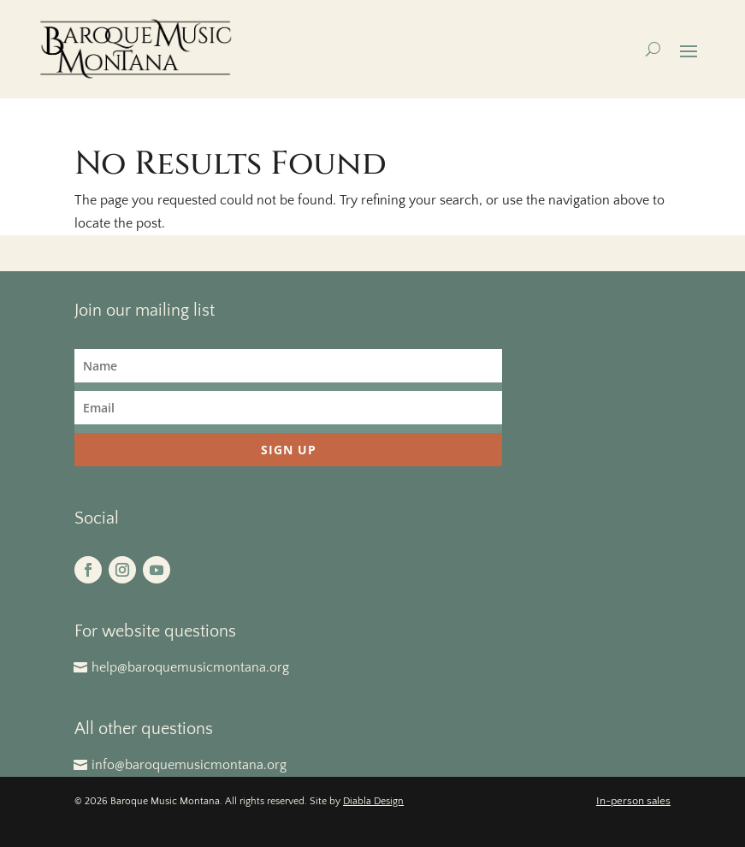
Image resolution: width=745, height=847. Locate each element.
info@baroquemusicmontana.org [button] (189, 765)
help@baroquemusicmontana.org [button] (190, 667)
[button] (688, 49)
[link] (136, 49)
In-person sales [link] (633, 801)
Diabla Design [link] (373, 801)
